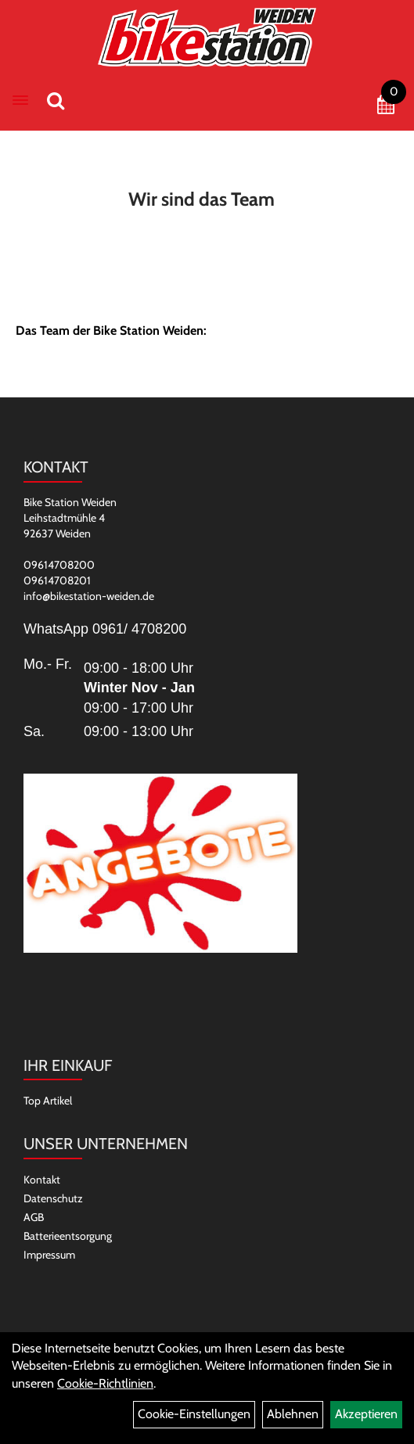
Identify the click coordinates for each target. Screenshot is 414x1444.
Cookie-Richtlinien (105, 1383)
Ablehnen (293, 1413)
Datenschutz (53, 1198)
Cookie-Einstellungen (194, 1413)
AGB (33, 1217)
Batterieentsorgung (67, 1236)
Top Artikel (47, 1101)
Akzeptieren (366, 1413)
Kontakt (41, 1180)
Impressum (49, 1255)
